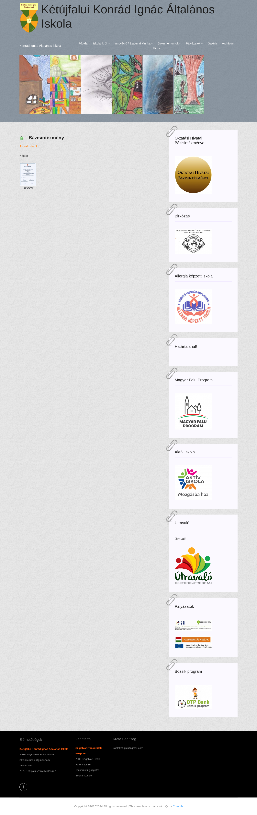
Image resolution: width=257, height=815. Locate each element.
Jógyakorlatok (28, 146)
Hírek (156, 48)
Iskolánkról (101, 43)
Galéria (212, 43)
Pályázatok (194, 43)
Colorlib (178, 806)
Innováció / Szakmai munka (134, 43)
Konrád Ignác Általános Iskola (40, 45)
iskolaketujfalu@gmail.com (34, 760)
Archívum (228, 43)
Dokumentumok (169, 43)
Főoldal (83, 43)
